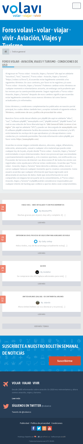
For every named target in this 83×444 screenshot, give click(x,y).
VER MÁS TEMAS (41, 326)
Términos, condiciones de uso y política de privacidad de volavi (34, 112)
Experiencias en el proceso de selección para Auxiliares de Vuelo (43, 235)
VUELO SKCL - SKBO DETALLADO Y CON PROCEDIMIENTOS (43, 205)
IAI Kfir (43, 266)
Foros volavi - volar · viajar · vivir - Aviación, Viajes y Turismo (36, 38)
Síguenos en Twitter (31, 405)
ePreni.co (46, 437)
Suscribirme (64, 361)
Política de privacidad (40, 423)
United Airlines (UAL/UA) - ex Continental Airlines (43, 297)
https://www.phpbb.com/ (27, 139)
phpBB (63, 437)
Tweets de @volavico (21, 412)
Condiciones (56, 423)
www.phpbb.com (69, 127)
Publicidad (24, 423)
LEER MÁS (41, 222)
